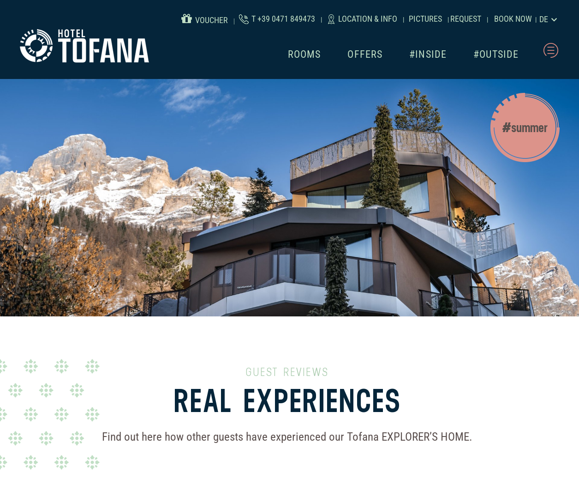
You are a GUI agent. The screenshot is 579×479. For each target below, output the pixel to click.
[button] (525, 127)
